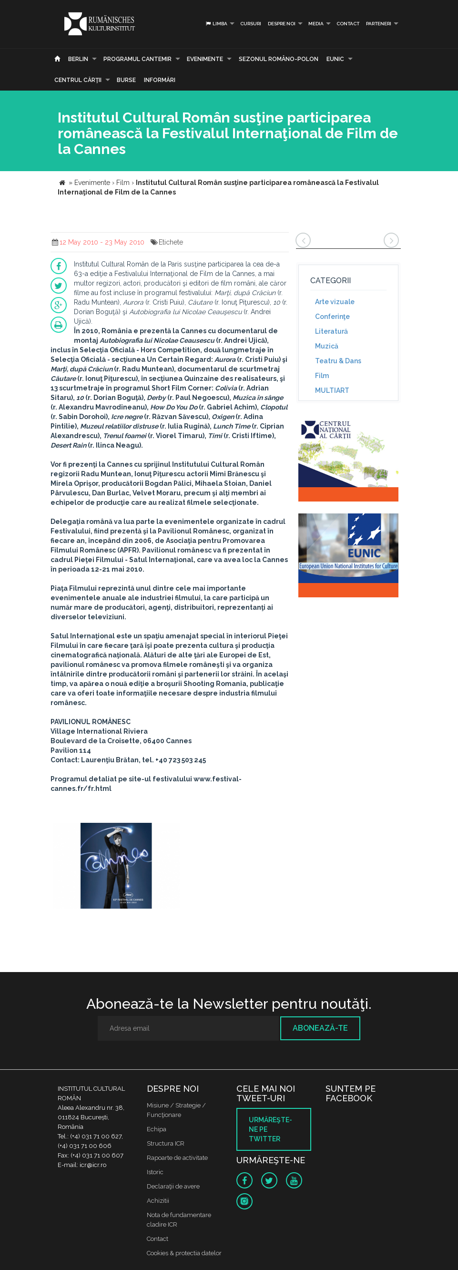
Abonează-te (320, 1028)
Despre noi (281, 23)
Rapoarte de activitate (177, 1157)
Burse (126, 80)
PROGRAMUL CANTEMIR (137, 59)
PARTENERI (378, 23)
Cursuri (250, 23)
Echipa (156, 1129)
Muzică (326, 346)
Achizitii (158, 1200)
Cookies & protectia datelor (184, 1253)
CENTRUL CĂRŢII (78, 80)
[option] (117, 867)
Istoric (155, 1172)
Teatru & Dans (338, 361)
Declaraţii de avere (173, 1186)
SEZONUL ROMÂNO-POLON (278, 59)
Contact (347, 23)
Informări (159, 80)
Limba (216, 23)
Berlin (78, 59)
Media (316, 23)
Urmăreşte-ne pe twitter (270, 1129)
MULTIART (332, 390)
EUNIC (335, 59)
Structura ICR (165, 1143)
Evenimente (205, 59)
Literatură (331, 331)
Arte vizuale (335, 302)
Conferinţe (332, 316)
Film (322, 375)
